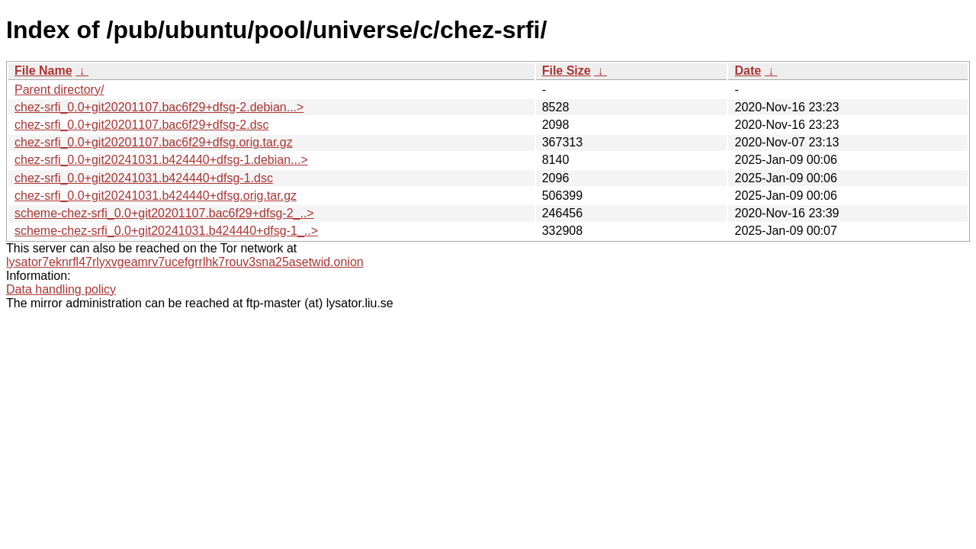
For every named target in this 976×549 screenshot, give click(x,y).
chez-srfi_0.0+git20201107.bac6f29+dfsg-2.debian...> (158, 107)
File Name (43, 70)
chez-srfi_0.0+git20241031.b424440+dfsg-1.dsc (143, 178)
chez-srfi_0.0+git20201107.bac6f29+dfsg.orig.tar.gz (153, 142)
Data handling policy (61, 289)
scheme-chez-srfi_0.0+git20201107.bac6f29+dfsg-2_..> (164, 213)
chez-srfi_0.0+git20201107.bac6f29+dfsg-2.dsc (141, 124)
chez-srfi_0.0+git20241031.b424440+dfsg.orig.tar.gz (155, 195)
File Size (566, 70)
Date (747, 70)
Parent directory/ (59, 89)
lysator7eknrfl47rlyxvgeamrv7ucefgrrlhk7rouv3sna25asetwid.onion (185, 261)
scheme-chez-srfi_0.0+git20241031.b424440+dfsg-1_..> (166, 230)
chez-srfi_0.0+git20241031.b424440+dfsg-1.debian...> (161, 159)
